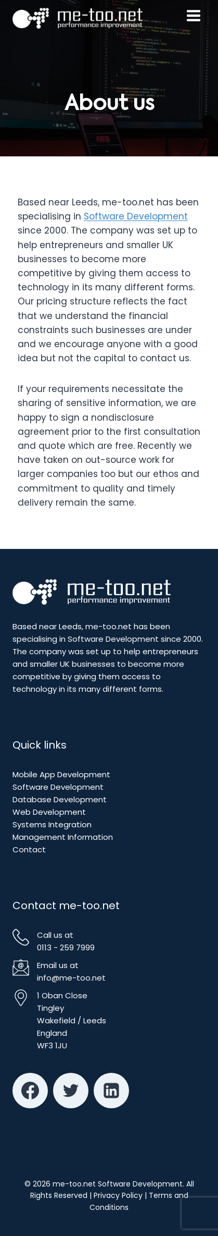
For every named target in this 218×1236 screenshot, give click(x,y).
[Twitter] (70, 1090)
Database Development (59, 799)
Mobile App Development (61, 774)
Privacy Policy (118, 1195)
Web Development (49, 811)
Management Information (62, 836)
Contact (29, 849)
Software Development (136, 216)
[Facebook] (30, 1090)
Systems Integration (52, 824)
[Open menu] (193, 16)
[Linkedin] (111, 1090)
